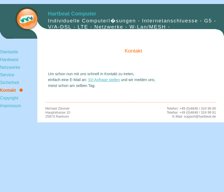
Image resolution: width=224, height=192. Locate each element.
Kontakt (8, 90)
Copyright (9, 98)
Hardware (9, 59)
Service (7, 75)
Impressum (10, 105)
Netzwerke (10, 67)
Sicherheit (9, 82)
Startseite (9, 52)
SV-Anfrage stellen (104, 80)
